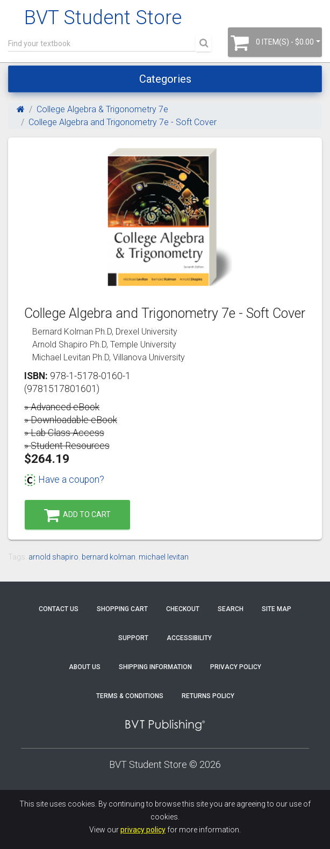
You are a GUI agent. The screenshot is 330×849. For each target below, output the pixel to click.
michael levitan (164, 557)
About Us (85, 667)
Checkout (182, 609)
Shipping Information (155, 667)
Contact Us (58, 609)
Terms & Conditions (129, 696)
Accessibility (189, 638)
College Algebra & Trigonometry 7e (102, 109)
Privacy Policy (235, 667)
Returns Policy (208, 696)
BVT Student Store (103, 17)
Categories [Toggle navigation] (165, 78)
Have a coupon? (64, 479)
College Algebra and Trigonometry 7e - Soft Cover (122, 122)
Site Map (276, 609)
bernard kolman (108, 557)
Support (133, 638)
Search (230, 609)
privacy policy (143, 829)
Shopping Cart (122, 609)
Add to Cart (77, 515)
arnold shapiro (53, 557)
